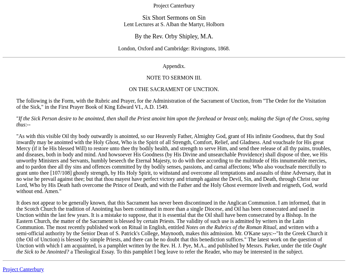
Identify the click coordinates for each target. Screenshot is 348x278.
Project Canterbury (23, 269)
